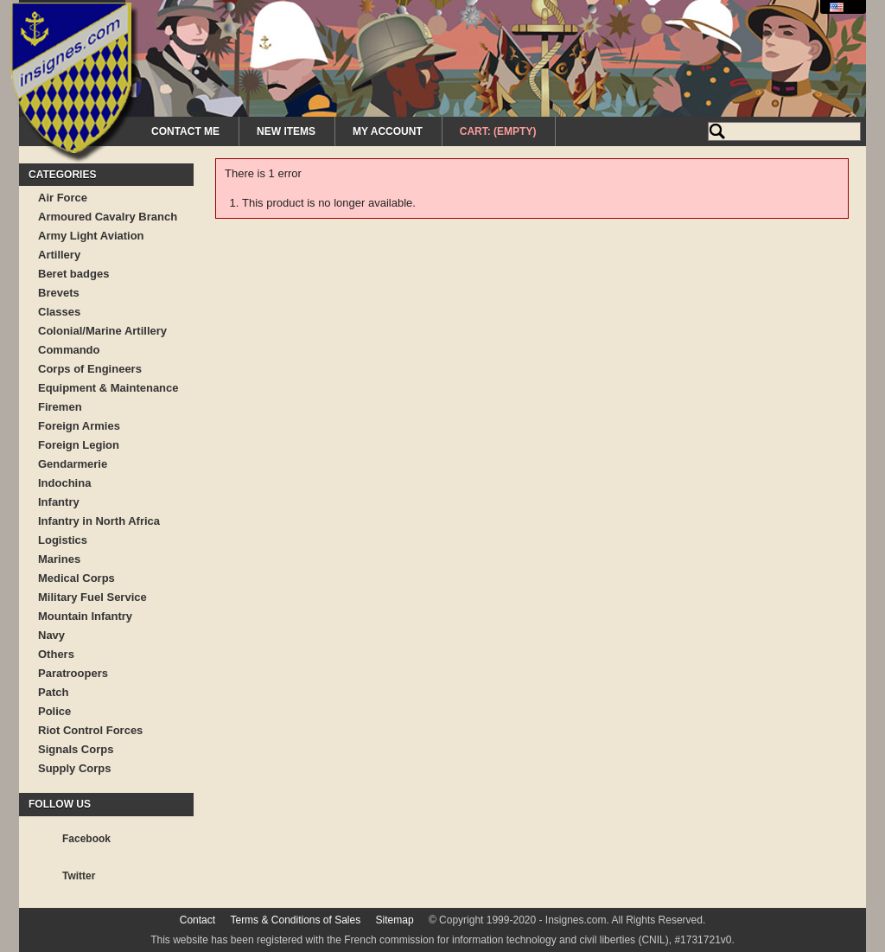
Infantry (59, 501)
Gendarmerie (72, 463)
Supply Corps (74, 768)
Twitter (78, 876)
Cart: (498, 131)
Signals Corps (75, 749)
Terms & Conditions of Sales (295, 920)
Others (56, 654)
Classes (59, 311)
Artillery (59, 254)
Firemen (60, 406)
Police (54, 711)
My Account (388, 131)
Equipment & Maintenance (108, 387)
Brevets (59, 292)
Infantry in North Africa (99, 520)
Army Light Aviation (91, 235)
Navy (51, 635)
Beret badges (73, 273)
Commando (69, 349)
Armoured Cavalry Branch (107, 216)
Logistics (62, 540)
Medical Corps (76, 578)
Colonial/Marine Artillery (102, 330)
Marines (59, 559)
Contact (197, 920)
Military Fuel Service (92, 597)
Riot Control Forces (90, 730)
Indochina (64, 482)
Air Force (62, 197)
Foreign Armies (79, 425)
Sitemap (395, 920)
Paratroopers (73, 673)
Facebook (86, 839)
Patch (53, 692)
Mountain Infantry (85, 616)
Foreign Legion (78, 444)
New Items (286, 131)
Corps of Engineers (90, 368)
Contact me (185, 131)
